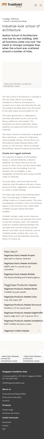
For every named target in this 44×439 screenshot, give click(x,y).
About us (6, 389)
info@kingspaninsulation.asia (13, 383)
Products (6, 405)
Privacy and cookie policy (11, 397)
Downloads (6, 422)
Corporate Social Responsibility (14, 394)
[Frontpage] (12, 5)
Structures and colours (10, 413)
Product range (7, 410)
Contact (5, 425)
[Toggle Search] (35, 5)
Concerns (5, 400)
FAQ (3, 429)
